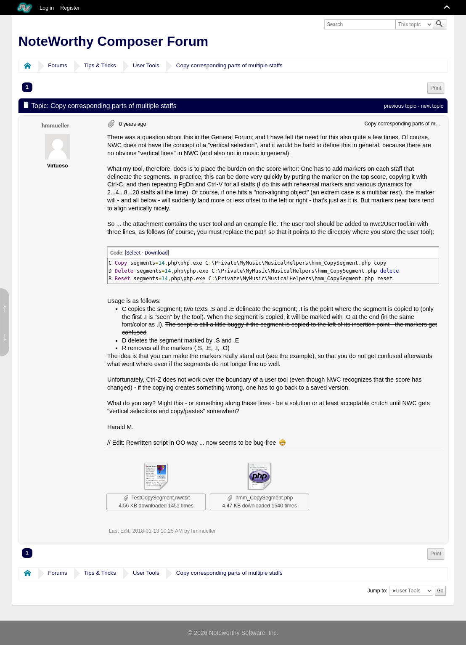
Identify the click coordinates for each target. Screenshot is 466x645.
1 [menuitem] (27, 87)
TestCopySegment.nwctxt (157, 498)
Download (156, 253)
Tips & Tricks (100, 65)
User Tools (146, 65)
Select (133, 253)
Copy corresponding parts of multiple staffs (229, 65)
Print (435, 88)
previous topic (400, 106)
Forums (57, 65)
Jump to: (377, 591)
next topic (432, 106)
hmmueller (55, 125)
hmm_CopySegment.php (260, 498)
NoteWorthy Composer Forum (113, 41)
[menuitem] (435, 88)
